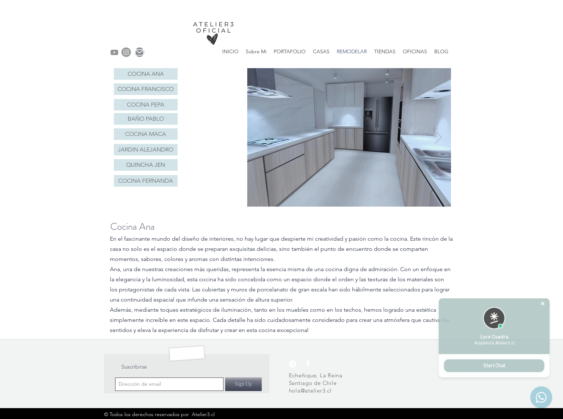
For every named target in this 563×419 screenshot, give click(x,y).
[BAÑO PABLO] (146, 119)
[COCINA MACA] (146, 134)
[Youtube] (114, 52)
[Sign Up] (243, 384)
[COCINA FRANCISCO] (146, 89)
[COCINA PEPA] (146, 105)
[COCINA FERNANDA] (146, 181)
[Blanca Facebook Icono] (307, 363)
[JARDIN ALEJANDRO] (146, 149)
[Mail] (139, 52)
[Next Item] (438, 137)
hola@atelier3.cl (310, 390)
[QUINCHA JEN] (146, 165)
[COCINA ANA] (146, 74)
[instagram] (126, 52)
